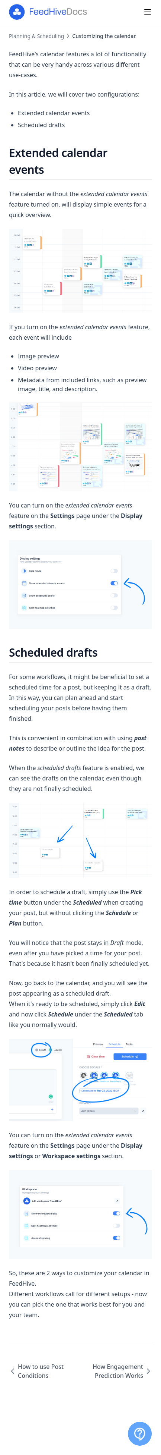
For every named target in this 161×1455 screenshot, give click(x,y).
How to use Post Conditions (36, 1371)
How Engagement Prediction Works (122, 1371)
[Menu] (147, 11)
